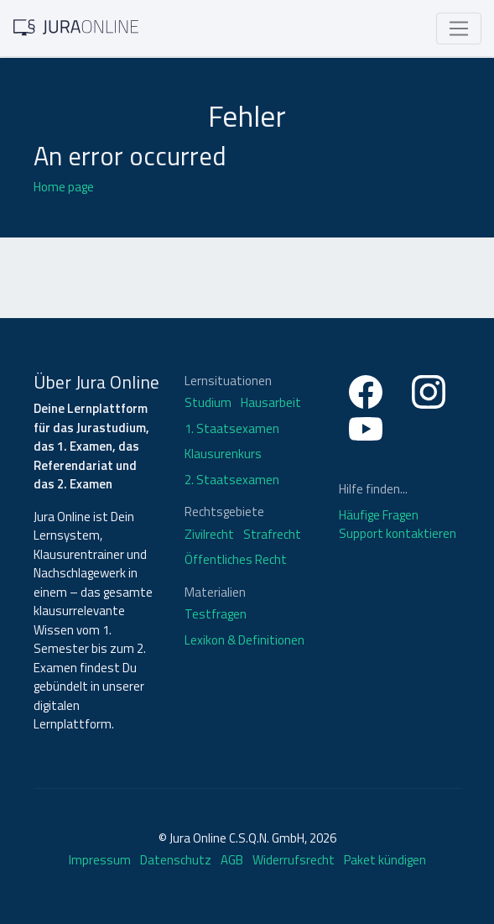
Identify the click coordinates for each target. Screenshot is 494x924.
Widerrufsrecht (293, 859)
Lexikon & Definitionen (244, 640)
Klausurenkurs (223, 454)
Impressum (100, 859)
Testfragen (216, 614)
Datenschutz (175, 859)
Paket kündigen (385, 859)
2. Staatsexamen (232, 480)
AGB (232, 859)
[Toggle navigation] (458, 28)
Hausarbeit (271, 403)
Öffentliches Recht (236, 560)
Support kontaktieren (397, 533)
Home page (64, 186)
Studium (208, 403)
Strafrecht (272, 534)
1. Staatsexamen (232, 429)
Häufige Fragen (379, 515)
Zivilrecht (209, 534)
